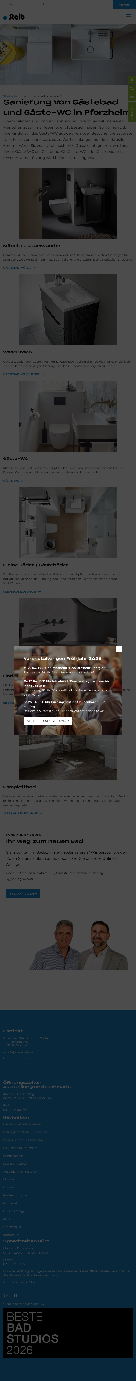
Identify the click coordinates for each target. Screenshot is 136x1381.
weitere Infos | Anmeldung (46, 720)
